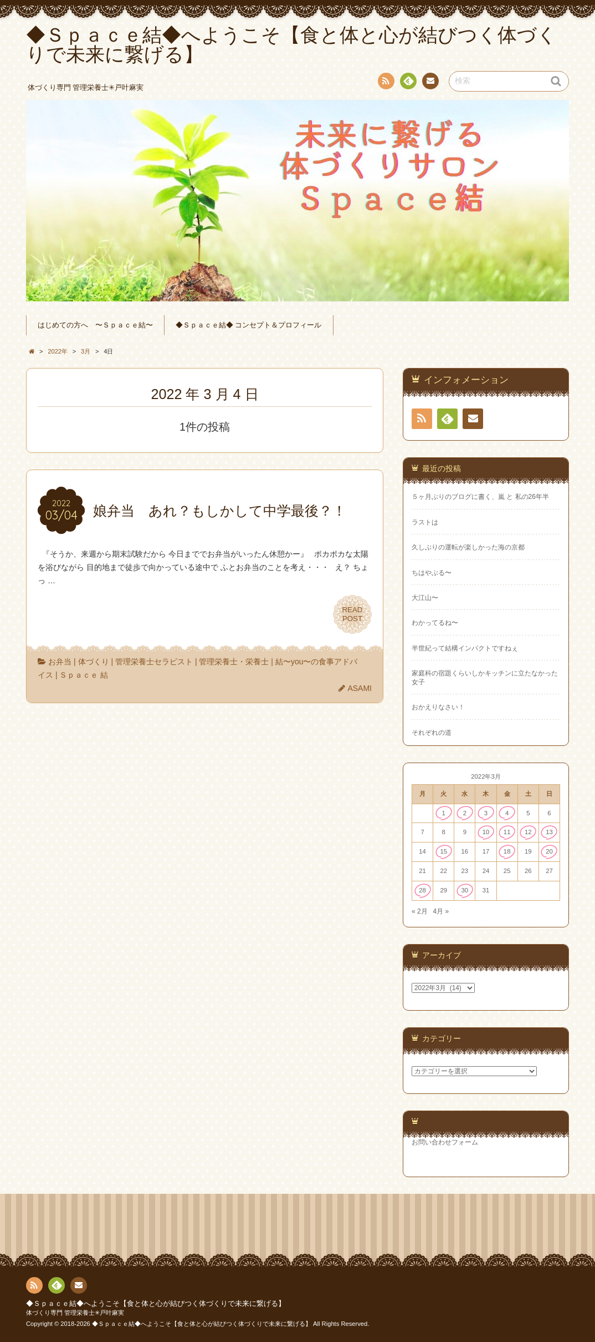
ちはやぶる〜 (432, 573)
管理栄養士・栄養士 (234, 661)
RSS (385, 83)
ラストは (425, 522)
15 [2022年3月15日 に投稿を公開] (443, 851)
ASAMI (359, 688)
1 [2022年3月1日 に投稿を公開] (443, 813)
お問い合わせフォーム (445, 1142)
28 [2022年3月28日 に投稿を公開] (422, 890)
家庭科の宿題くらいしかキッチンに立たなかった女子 (485, 677)
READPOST (352, 614)
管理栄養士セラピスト (154, 661)
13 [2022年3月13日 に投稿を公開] (549, 832)
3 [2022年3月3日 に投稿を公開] (486, 813)
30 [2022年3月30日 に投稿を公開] (465, 890)
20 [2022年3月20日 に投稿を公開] (549, 851)
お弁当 (59, 661)
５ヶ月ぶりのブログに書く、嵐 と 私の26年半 (480, 497)
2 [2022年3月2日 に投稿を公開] (464, 813)
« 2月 (420, 911)
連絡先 (430, 82)
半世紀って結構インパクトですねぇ (465, 648)
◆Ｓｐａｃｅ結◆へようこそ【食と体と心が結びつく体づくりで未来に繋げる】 (155, 1304)
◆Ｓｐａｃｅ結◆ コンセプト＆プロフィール (249, 325)
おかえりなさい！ (438, 707)
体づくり (93, 661)
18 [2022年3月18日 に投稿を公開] (507, 851)
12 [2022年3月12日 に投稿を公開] (528, 832)
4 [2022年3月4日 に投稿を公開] (507, 813)
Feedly (408, 82)
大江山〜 (425, 598)
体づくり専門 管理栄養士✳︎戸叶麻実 (75, 1312)
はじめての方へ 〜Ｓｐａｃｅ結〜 (95, 325)
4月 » (441, 911)
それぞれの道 (432, 732)
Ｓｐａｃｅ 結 (83, 674)
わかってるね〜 (435, 623)
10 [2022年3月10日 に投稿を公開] (486, 832)
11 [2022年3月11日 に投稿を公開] (507, 832)
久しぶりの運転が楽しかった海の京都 (468, 547)
